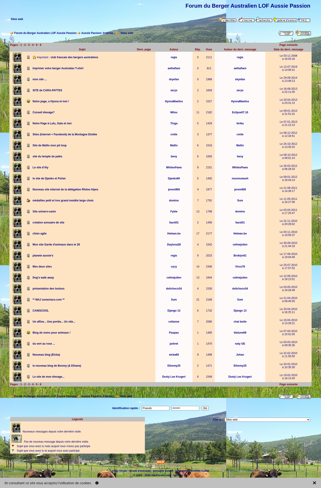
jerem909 (174, 189)
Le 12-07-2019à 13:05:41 (288, 68)
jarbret (174, 343)
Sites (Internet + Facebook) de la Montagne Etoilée (65, 134)
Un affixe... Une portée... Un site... (54, 321)
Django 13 (173, 310)
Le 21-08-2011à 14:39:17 (288, 189)
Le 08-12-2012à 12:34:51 (288, 134)
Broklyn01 (240, 255)
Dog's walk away (43, 277)
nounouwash (240, 178)
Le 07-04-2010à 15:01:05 (288, 333)
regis (174, 57)
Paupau (174, 332)
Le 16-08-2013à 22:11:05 (288, 90)
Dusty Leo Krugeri (174, 376)
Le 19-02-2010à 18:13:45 (288, 377)
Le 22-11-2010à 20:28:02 (288, 222)
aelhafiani (174, 68)
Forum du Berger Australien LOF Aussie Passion (45, 33)
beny (174, 156)
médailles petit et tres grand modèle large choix (63, 200)
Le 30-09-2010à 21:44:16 (288, 244)
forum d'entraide (140, 470)
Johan (240, 354)
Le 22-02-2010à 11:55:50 (288, 355)
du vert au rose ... (44, 343)
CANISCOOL (41, 310)
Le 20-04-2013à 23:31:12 (288, 101)
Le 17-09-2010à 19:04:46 (288, 255)
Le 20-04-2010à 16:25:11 (288, 311)
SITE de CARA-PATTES (47, 90)
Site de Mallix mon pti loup (49, 145)
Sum (240, 200)
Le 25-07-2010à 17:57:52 (288, 266)
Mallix (173, 145)
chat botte (240, 321)
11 (197, 112)
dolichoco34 (174, 288)
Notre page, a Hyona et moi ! (51, 101)
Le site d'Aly (40, 167)
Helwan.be (173, 233)
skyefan (174, 79)
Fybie (173, 211)
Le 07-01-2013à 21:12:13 (288, 123)
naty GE (240, 343)
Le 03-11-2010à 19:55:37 (288, 233)
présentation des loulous (48, 288)
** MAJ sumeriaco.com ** (48, 299)
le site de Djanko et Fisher (49, 178)
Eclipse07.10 (240, 112)
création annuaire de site (48, 222)
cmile (173, 134)
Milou (173, 112)
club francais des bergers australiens (74, 57)
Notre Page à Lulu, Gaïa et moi (52, 123)
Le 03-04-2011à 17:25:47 (288, 211)
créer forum (119, 470)
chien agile (39, 233)
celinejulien (240, 244)
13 (197, 211)
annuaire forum (163, 470)
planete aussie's (43, 255)
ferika (240, 123)
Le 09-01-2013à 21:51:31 (288, 112)
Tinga (173, 123)
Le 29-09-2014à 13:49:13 (288, 79)
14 (197, 266)
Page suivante (288, 45)
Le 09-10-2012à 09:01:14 (288, 156)
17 (197, 233)
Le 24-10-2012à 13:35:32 (288, 145)
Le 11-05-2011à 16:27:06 (288, 200)
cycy (174, 266)
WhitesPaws (174, 167)
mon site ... (40, 79)
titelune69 (240, 332)
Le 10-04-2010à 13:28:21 (288, 322)
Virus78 (240, 266)
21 (197, 299)
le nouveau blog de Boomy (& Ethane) (57, 365)
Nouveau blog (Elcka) (46, 354)
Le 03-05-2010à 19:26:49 (288, 288)
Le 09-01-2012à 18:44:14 (288, 178)
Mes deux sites (42, 266)
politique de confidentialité (192, 470)
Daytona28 (174, 244)
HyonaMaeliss (174, 101)
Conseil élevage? (44, 112)
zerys (173, 90)
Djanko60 (174, 178)
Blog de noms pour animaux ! (52, 332)
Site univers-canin (44, 211)
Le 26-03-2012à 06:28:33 (288, 167)
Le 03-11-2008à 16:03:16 (288, 57)
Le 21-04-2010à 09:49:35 (288, 299)
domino (174, 200)
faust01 (174, 222)
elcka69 (174, 354)
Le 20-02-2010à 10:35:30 (288, 366)
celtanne (173, 321)
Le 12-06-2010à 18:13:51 (288, 277)
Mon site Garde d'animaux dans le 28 (56, 244)
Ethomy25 (173, 365)
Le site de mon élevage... (48, 376)
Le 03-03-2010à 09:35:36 (288, 344)
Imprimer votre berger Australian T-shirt (58, 68)
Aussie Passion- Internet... (98, 33)
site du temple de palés (47, 156)
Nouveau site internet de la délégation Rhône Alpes (65, 189)
